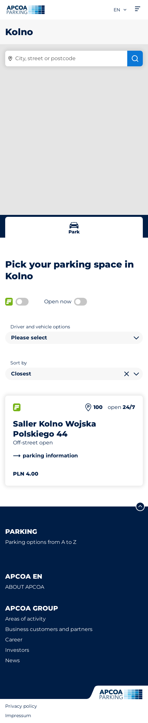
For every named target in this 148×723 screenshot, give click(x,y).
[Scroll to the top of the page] (140, 506)
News (12, 660)
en (120, 10)
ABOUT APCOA (24, 587)
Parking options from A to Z (40, 542)
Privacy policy (21, 706)
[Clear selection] (126, 374)
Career (13, 640)
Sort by (18, 363)
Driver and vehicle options (40, 327)
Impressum (18, 715)
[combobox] (74, 338)
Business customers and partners (48, 629)
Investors (17, 650)
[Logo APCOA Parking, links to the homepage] (25, 10)
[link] (45, 456)
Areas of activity (25, 619)
